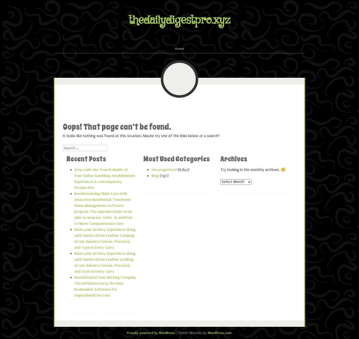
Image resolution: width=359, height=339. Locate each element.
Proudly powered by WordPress (151, 333)
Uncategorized (164, 170)
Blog (155, 175)
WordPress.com (220, 333)
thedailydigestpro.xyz (179, 20)
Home (179, 49)
